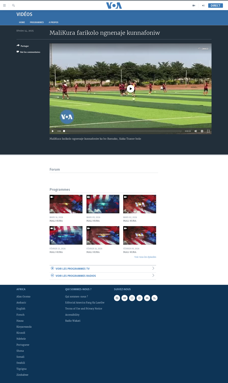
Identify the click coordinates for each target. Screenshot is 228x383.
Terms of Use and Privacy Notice (83, 308)
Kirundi (20, 332)
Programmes (37, 22)
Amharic (21, 302)
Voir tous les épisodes (145, 257)
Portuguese (22, 344)
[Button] (23, 46)
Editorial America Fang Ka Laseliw (84, 302)
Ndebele (21, 338)
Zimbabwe (22, 375)
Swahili (20, 362)
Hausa (19, 320)
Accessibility (72, 314)
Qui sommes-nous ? (76, 296)
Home (22, 22)
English (20, 308)
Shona (20, 350)
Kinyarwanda (24, 326)
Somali (20, 356)
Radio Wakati (72, 320)
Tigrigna (21, 369)
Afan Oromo (23, 296)
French (20, 314)
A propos (53, 22)
